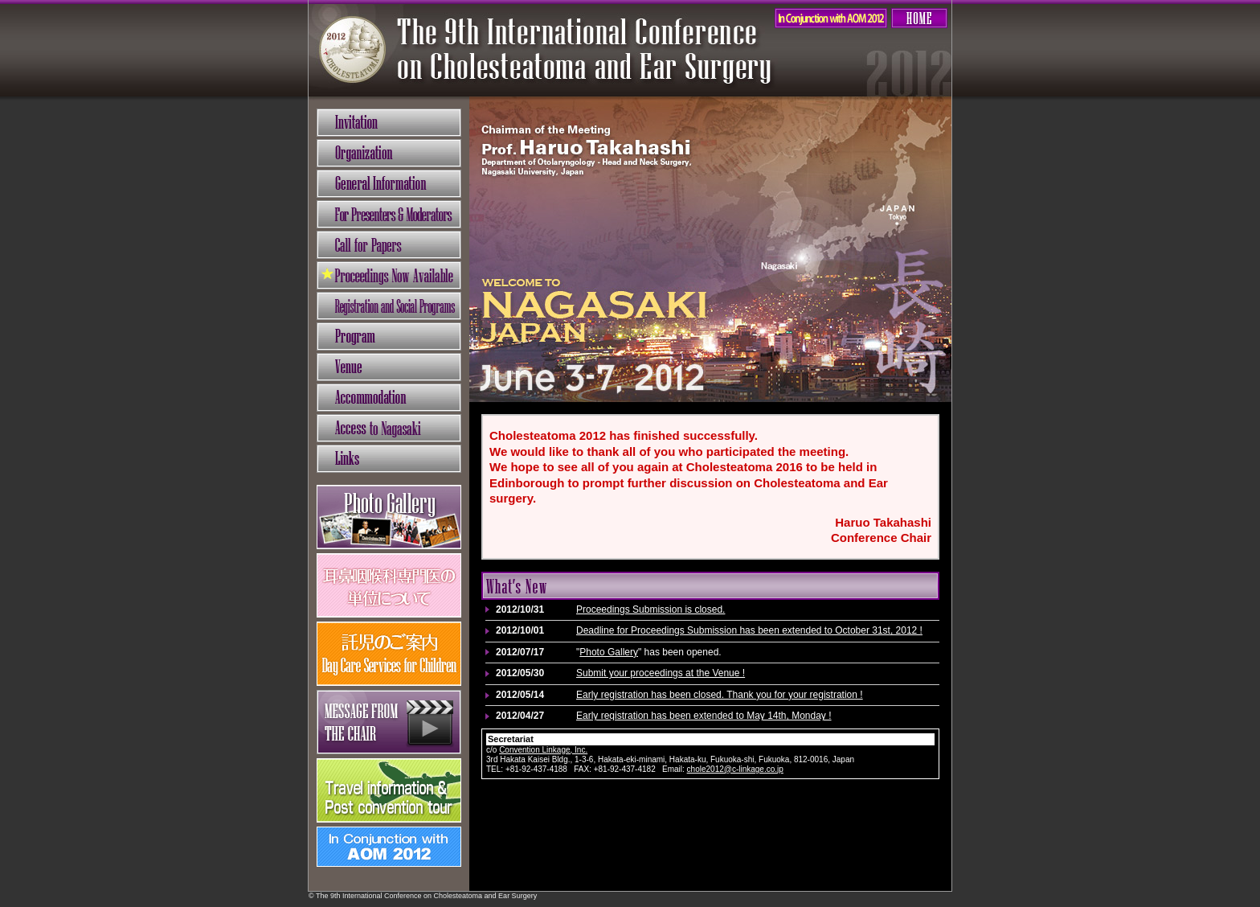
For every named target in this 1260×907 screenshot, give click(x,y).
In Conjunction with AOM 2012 (389, 847)
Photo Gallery (608, 652)
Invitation (389, 123)
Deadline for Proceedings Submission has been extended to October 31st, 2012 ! (749, 630)
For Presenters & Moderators (389, 214)
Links (389, 459)
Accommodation (389, 398)
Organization (389, 153)
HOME (919, 18)
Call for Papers (389, 245)
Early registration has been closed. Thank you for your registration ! (719, 694)
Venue (389, 367)
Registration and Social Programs (389, 306)
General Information (389, 184)
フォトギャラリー (389, 517)
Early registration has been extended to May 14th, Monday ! (704, 715)
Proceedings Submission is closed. (650, 609)
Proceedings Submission (389, 275)
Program (389, 336)
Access (389, 428)
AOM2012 (831, 18)
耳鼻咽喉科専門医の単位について (389, 585)
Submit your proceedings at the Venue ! (660, 673)
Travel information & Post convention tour (389, 790)
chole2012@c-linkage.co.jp (735, 769)
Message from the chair (389, 722)
